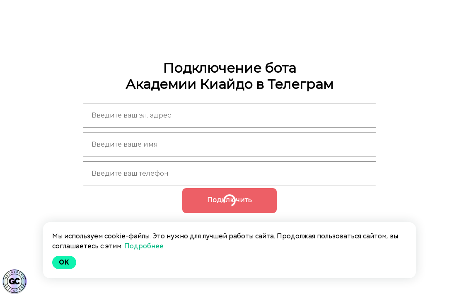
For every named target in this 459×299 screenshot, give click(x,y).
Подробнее (144, 246)
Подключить (229, 200)
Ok (64, 262)
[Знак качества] (14, 281)
